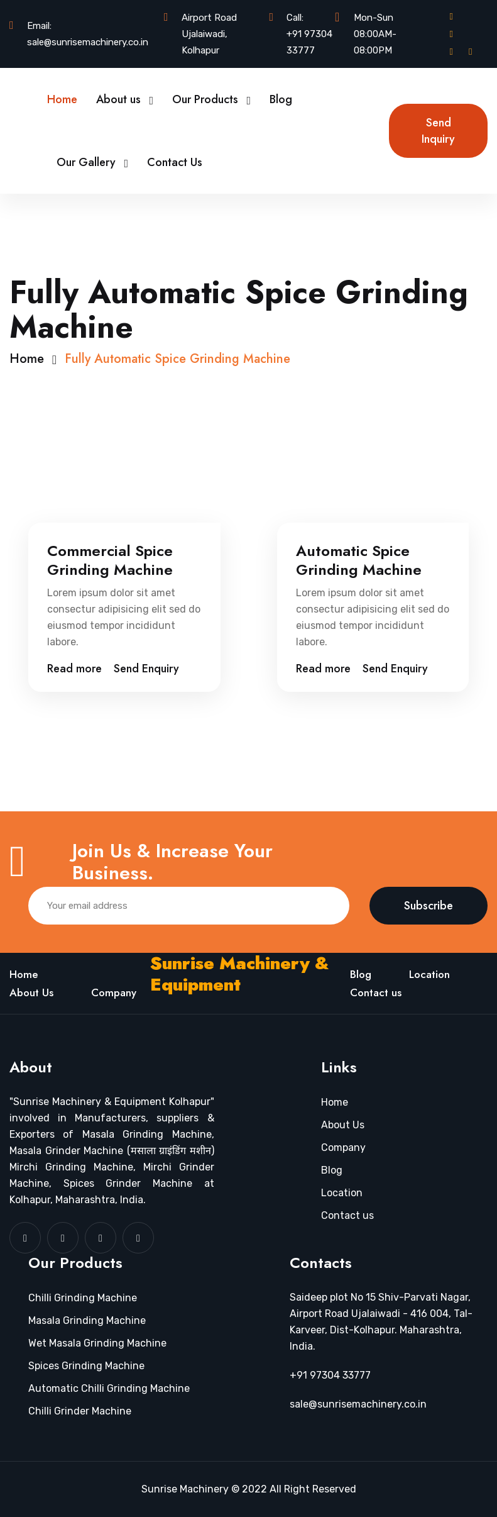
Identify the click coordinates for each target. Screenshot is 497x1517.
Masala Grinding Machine (87, 1320)
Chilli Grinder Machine (79, 1411)
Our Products (205, 99)
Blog (281, 99)
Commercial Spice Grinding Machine (110, 560)
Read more (74, 668)
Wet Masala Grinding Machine (97, 1343)
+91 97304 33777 (309, 42)
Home (62, 99)
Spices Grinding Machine (86, 1366)
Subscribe (428, 905)
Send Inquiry (438, 130)
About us (118, 99)
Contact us (375, 992)
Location (429, 974)
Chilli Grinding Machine (82, 1298)
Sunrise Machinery (185, 1489)
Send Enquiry (146, 668)
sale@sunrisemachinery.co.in (87, 42)
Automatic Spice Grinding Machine (359, 560)
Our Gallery (86, 162)
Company (113, 992)
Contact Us (174, 162)
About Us (31, 992)
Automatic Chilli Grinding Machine (109, 1388)
